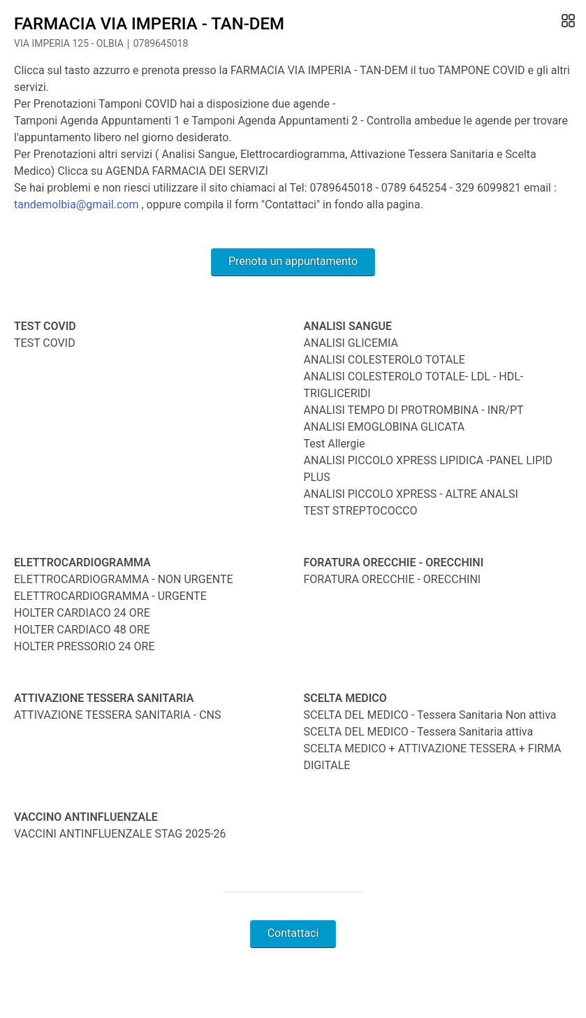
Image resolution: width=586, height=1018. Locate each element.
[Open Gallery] (567, 21)
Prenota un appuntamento (293, 261)
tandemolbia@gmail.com (76, 204)
